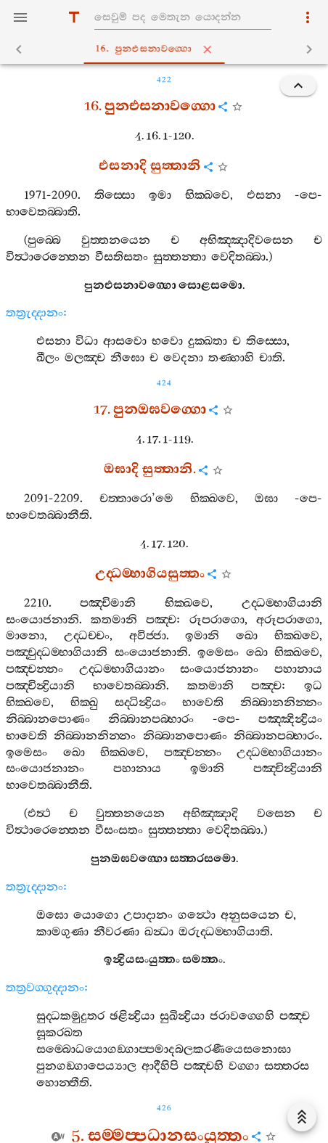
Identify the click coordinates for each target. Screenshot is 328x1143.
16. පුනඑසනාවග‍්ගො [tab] (167, 49)
